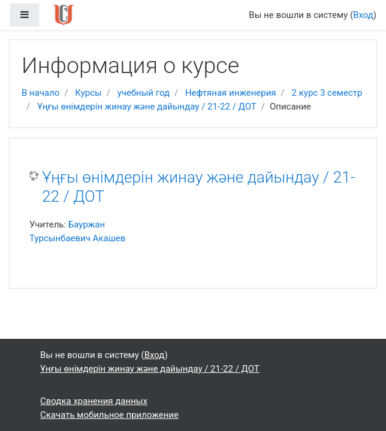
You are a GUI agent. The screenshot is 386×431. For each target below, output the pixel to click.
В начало (40, 92)
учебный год (143, 92)
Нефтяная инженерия (230, 92)
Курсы (88, 92)
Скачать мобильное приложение (109, 414)
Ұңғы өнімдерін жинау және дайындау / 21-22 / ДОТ (147, 106)
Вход (363, 15)
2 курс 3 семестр (327, 92)
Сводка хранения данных (93, 401)
